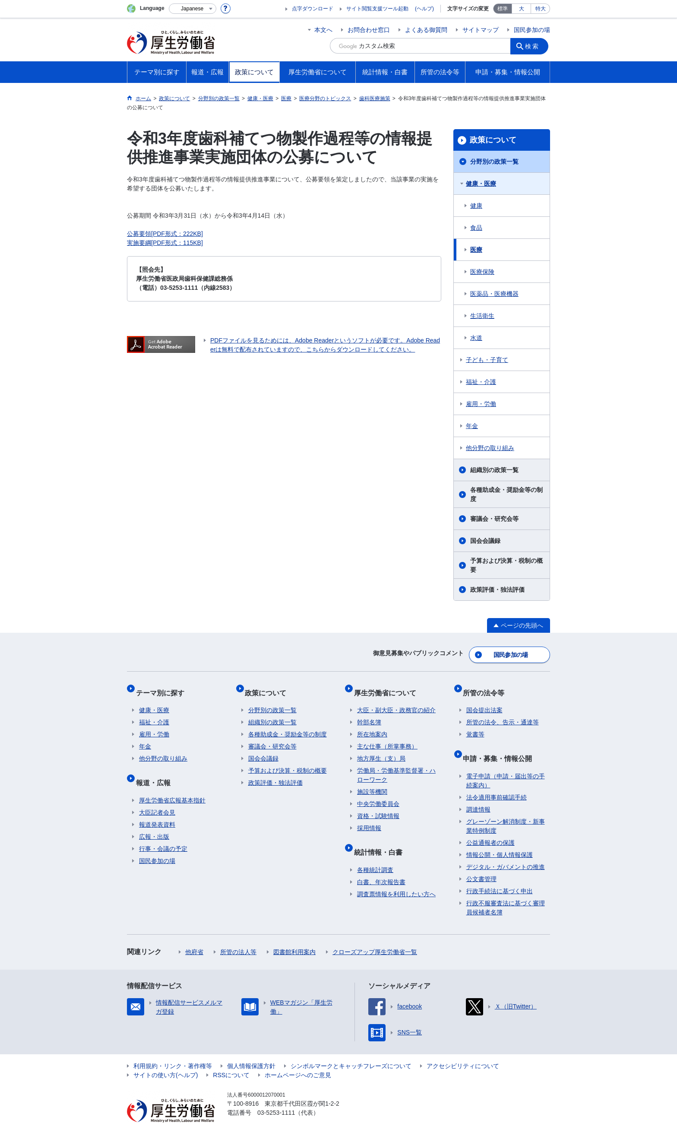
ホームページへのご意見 (298, 1058)
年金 (472, 425)
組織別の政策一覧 (494, 469)
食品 (476, 227)
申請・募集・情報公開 (500, 745)
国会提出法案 (484, 700)
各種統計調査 (375, 853)
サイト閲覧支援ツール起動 (377, 9)
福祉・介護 (481, 381)
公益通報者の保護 (490, 825)
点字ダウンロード (312, 9)
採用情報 (369, 818)
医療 (476, 249)
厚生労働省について (388, 686)
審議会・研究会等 (494, 518)
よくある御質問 (426, 30)
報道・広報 (156, 769)
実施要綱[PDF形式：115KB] (165, 242)
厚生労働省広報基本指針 (172, 783)
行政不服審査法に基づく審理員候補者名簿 (505, 891)
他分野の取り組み (490, 447)
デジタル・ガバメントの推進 (505, 850)
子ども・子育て (487, 359)
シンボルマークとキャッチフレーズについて (351, 1049)
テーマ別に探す (163, 686)
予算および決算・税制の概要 (506, 565)
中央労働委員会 (378, 794)
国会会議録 (485, 540)
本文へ (323, 30)
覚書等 (475, 724)
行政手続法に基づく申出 (499, 874)
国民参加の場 (532, 30)
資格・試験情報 (378, 806)
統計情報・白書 (381, 838)
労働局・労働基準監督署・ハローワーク (396, 766)
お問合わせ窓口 (369, 30)
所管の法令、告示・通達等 (502, 712)
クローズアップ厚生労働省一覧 (374, 935)
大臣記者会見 (157, 795)
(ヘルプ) (424, 9)
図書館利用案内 (294, 935)
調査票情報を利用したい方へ (396, 877)
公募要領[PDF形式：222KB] (165, 233)
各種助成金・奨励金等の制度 (506, 494)
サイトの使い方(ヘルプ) (165, 1058)
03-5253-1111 (276, 1095)
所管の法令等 (487, 686)
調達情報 (478, 792)
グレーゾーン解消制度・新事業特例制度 (505, 809)
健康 (476, 205)
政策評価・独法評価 (497, 589)
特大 (540, 9)
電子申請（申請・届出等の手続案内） (505, 764)
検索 (534, 45)
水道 (476, 337)
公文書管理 (481, 862)
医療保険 (482, 271)
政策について (493, 140)
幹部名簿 (369, 712)
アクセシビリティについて (463, 1049)
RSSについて (231, 1058)
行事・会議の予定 (163, 831)
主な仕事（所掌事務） (387, 736)
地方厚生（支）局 (381, 748)
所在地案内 (372, 724)
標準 (502, 9)
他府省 (194, 935)
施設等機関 (372, 782)
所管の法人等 (238, 935)
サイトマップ (480, 30)
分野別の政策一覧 (494, 161)
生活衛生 (482, 315)
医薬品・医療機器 (494, 293)
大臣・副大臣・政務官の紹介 (396, 700)
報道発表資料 (157, 807)
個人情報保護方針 (251, 1049)
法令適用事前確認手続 (496, 780)
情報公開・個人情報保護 (499, 837)
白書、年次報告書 (381, 865)
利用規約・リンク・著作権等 (172, 1049)
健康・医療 (481, 183)
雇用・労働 (481, 403)
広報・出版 (154, 819)
